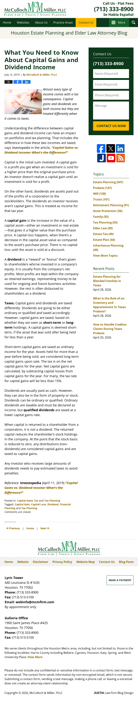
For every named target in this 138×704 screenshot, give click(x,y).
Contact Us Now (111, 126)
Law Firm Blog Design (114, 693)
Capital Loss (38, 504)
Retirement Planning (111, 205)
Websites (23, 22)
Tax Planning (52, 500)
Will (99, 194)
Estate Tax (103, 234)
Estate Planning (108, 182)
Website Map (85, 562)
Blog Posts (126, 562)
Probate (102, 188)
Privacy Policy (62, 562)
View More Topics (105, 256)
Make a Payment (120, 580)
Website (23, 562)
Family (101, 217)
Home (7, 22)
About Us (41, 22)
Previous (13, 527)
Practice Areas (63, 22)
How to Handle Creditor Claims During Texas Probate (110, 328)
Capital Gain (22, 504)
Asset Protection (107, 211)
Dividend (52, 504)
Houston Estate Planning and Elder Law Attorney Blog (35, 9)
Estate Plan (104, 240)
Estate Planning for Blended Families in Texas (107, 281)
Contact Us (86, 22)
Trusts (101, 199)
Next (44, 527)
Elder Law (103, 228)
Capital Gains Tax (27, 500)
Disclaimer (40, 562)
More (121, 22)
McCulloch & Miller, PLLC (46, 693)
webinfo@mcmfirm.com (35, 602)
